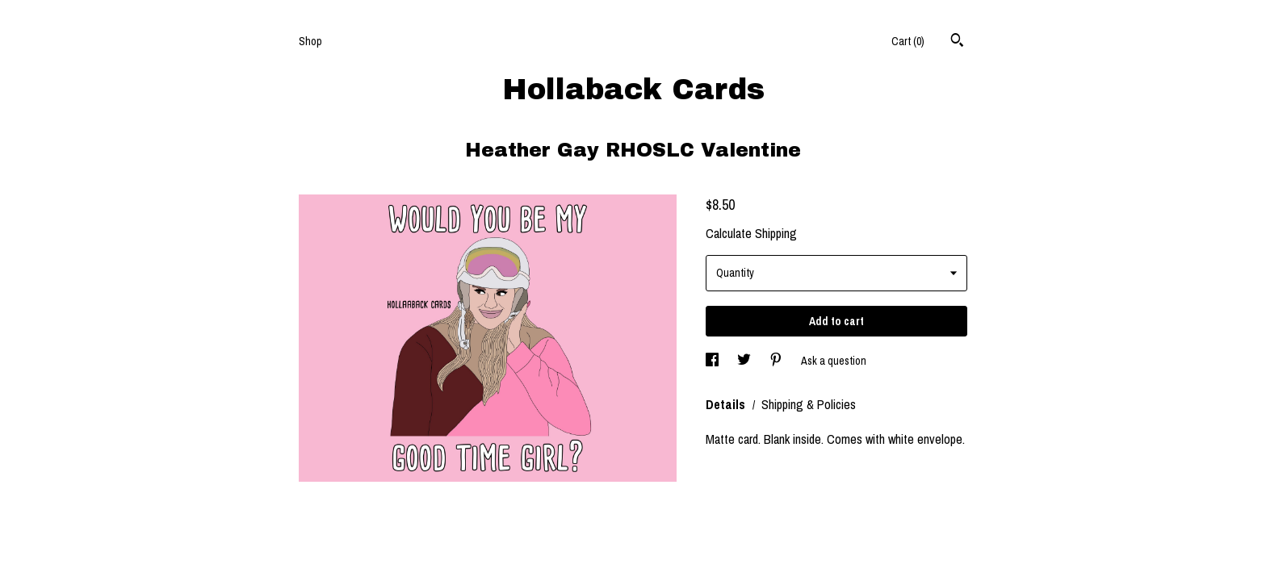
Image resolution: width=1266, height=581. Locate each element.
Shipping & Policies (808, 404)
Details (727, 404)
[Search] (957, 42)
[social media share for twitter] (745, 360)
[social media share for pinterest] (777, 360)
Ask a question (833, 360)
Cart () (907, 41)
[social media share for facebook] (713, 360)
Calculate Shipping (751, 233)
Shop (310, 41)
